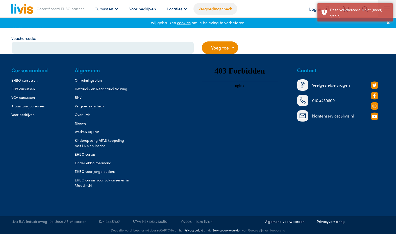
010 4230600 (316, 100)
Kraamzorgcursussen (28, 105)
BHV (78, 97)
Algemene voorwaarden (285, 221)
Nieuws (80, 123)
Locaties (174, 9)
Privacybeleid (193, 230)
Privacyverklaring (331, 221)
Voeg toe (220, 47)
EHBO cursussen (24, 80)
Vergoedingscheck (215, 9)
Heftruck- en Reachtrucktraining (101, 88)
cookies (184, 23)
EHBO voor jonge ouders (95, 171)
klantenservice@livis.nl (325, 116)
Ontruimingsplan (88, 80)
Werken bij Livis (87, 131)
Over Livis (82, 114)
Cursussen (103, 9)
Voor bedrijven (142, 9)
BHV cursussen (23, 88)
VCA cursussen (23, 97)
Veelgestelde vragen (323, 85)
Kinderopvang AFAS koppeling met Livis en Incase (99, 143)
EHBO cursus (85, 154)
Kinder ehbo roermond (93, 162)
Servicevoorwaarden (226, 230)
